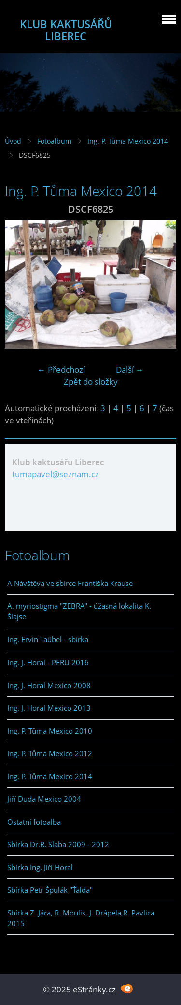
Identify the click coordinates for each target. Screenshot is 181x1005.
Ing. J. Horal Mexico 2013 (49, 708)
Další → (130, 369)
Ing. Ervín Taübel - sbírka (47, 639)
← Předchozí (61, 369)
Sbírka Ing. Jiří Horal (40, 867)
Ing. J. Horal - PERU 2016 (48, 662)
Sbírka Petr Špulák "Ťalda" (50, 890)
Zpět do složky (91, 381)
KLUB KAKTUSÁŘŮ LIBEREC (66, 30)
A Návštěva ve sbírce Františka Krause (70, 583)
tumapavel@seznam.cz (55, 474)
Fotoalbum (54, 141)
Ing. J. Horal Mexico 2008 (49, 685)
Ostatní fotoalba (34, 821)
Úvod (13, 141)
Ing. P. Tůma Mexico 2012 (49, 753)
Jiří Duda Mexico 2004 (44, 799)
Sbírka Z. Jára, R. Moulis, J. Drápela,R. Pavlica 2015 (80, 918)
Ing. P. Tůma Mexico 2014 (127, 141)
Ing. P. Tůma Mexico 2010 (49, 730)
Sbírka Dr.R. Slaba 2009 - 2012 (58, 844)
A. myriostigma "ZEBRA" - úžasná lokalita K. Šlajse (79, 611)
